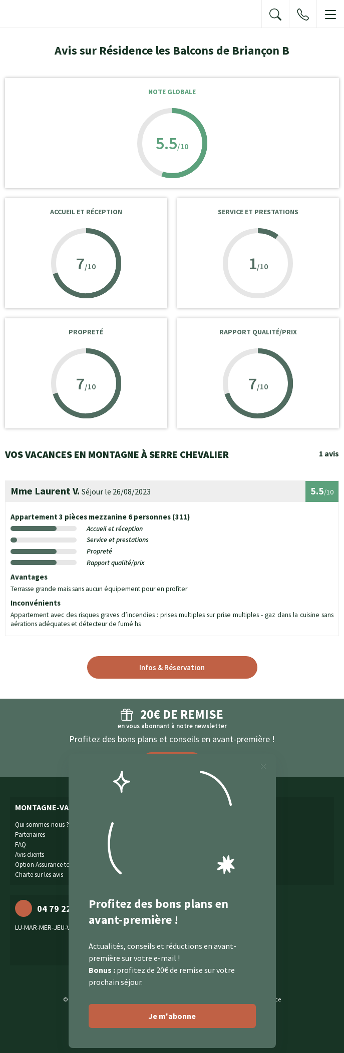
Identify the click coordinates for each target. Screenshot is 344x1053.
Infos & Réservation (172, 667)
